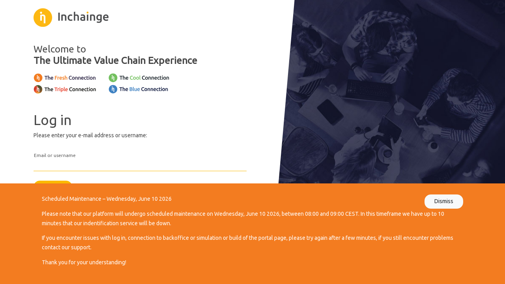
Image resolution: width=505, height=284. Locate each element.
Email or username (55, 155)
